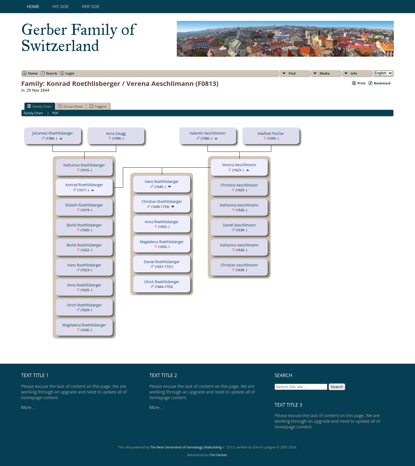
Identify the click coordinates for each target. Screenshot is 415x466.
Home (33, 6)
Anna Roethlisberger (84, 285)
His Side (60, 6)
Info (354, 73)
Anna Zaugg (116, 133)
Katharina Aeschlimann (239, 205)
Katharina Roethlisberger (84, 165)
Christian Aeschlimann (239, 265)
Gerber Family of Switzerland (78, 37)
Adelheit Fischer (271, 133)
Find (292, 73)
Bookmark (382, 83)
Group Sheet (70, 106)
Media (325, 73)
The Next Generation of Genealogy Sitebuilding (186, 447)
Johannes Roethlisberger (52, 133)
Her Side (91, 6)
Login (70, 73)
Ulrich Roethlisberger (84, 305)
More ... (28, 407)
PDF (55, 113)
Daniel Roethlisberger (162, 261)
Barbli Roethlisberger (84, 225)
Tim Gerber (218, 455)
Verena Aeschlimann (239, 164)
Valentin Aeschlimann (207, 133)
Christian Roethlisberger (162, 201)
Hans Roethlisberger (84, 265)
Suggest (98, 106)
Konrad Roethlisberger (84, 184)
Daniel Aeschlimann (239, 225)
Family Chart (39, 106)
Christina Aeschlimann (239, 185)
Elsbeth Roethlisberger (84, 205)
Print (361, 83)
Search (51, 73)
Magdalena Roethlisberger (84, 325)
